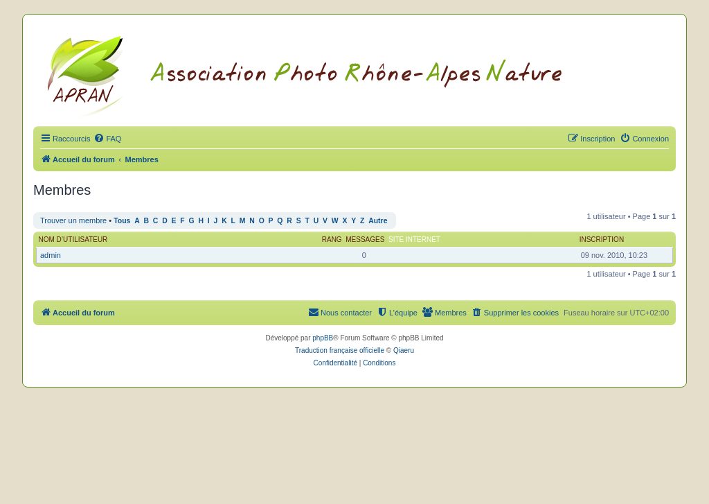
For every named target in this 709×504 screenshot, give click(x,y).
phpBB (322, 338)
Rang (332, 239)
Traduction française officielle (339, 350)
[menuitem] (107, 138)
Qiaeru (403, 350)
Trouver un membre (73, 220)
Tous (122, 221)
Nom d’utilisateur (73, 239)
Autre (377, 221)
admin (50, 255)
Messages (364, 239)
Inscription (602, 239)
